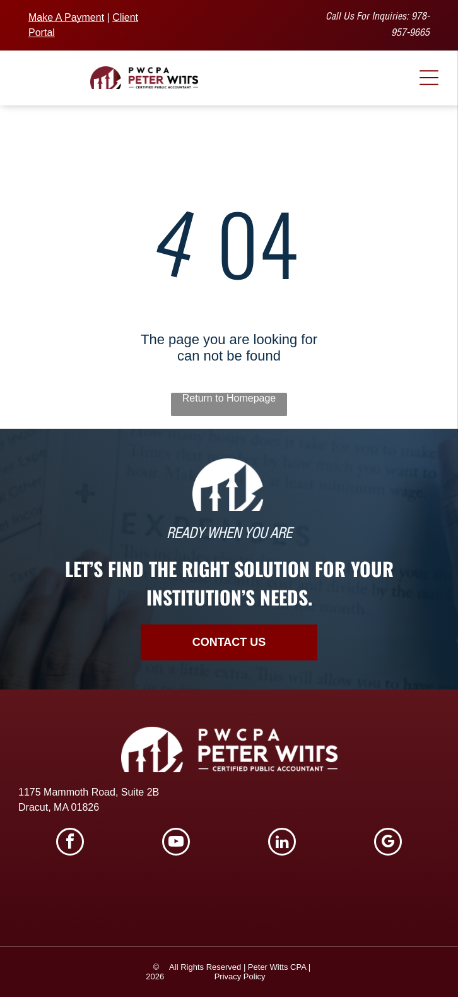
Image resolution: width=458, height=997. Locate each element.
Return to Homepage (229, 398)
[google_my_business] (388, 843)
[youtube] (176, 843)
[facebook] (70, 843)
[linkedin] (282, 843)
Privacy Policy (240, 976)
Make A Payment (66, 17)
